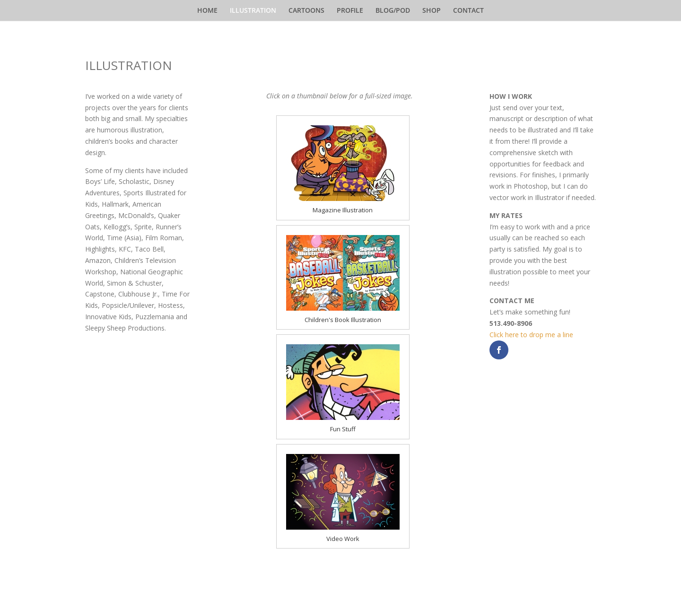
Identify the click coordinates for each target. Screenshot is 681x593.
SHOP (431, 11)
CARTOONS (306, 11)
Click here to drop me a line (531, 334)
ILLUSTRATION (253, 11)
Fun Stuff (343, 429)
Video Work (342, 538)
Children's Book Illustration (343, 319)
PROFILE (350, 11)
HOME (207, 11)
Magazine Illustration (343, 210)
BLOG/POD (392, 11)
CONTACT (468, 11)
